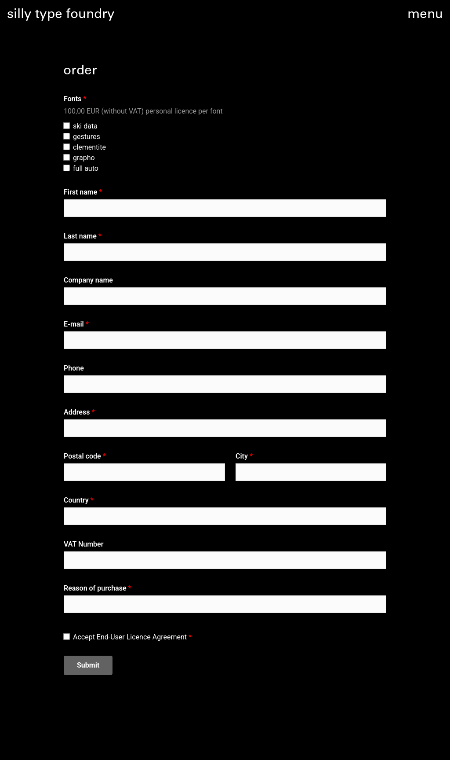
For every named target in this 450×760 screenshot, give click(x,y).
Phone (74, 368)
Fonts (72, 99)
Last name (80, 236)
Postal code (82, 456)
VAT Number (83, 544)
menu (425, 15)
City (242, 456)
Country (76, 500)
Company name (88, 280)
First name (80, 192)
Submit (88, 665)
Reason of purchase (95, 588)
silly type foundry (61, 15)
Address (77, 412)
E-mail (74, 324)
